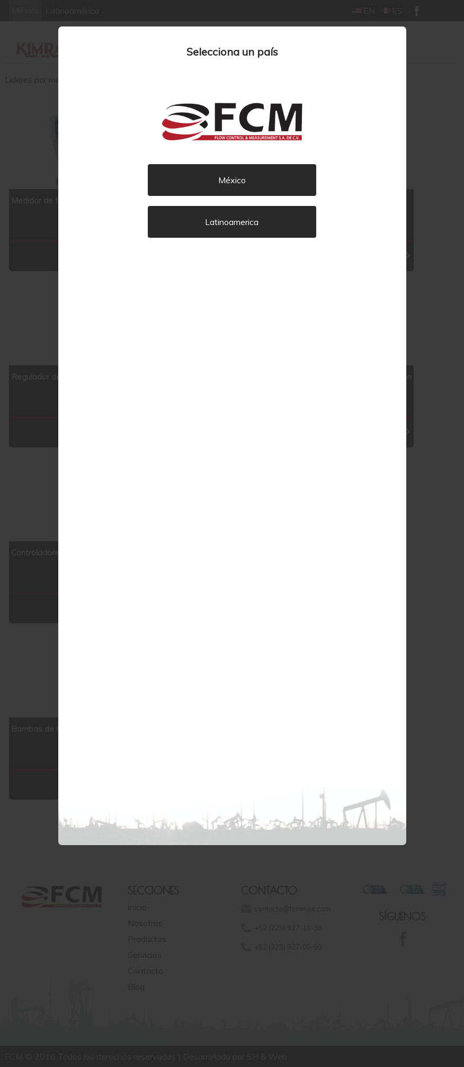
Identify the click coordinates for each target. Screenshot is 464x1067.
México (232, 180)
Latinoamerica (231, 222)
